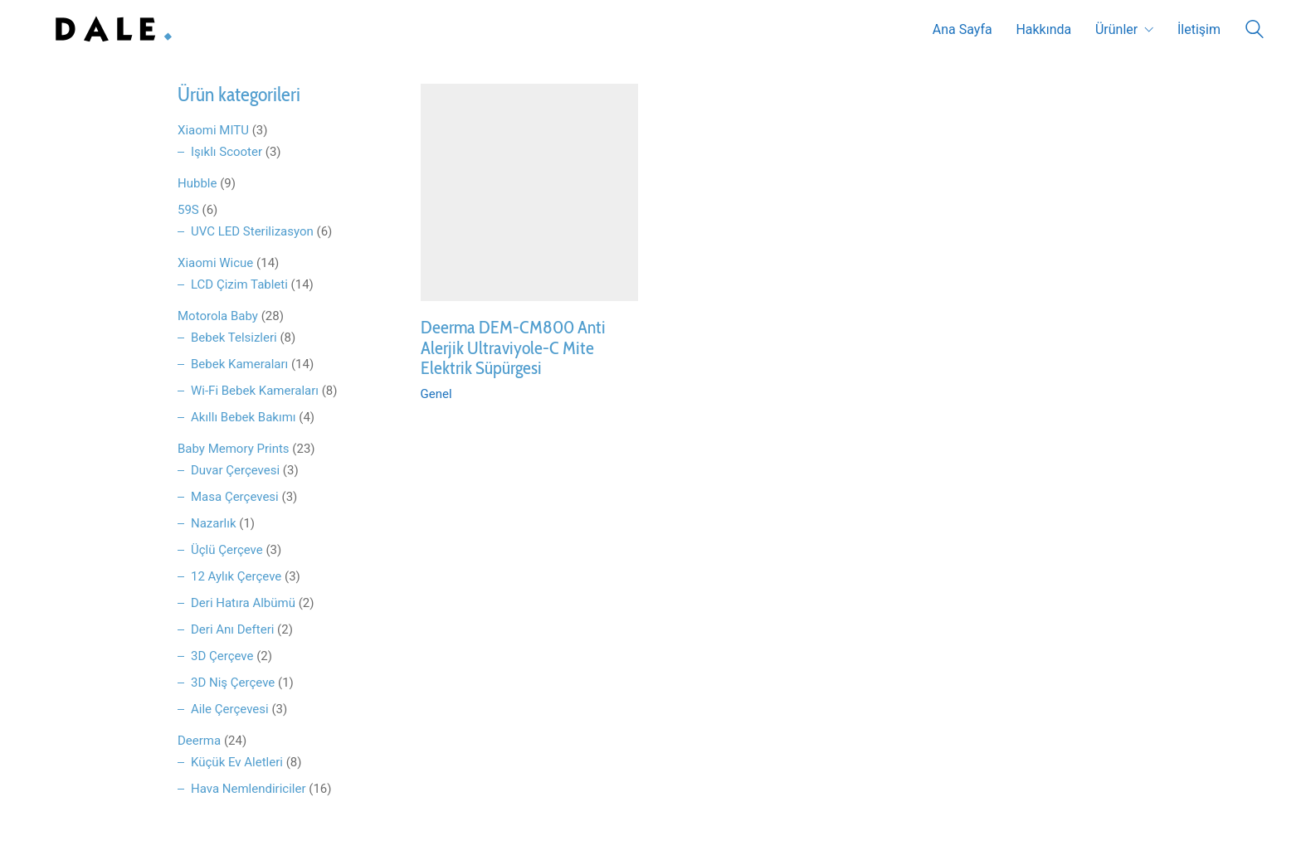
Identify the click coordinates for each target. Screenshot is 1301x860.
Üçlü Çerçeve (227, 549)
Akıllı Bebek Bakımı (243, 417)
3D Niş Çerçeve (233, 682)
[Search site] (1254, 31)
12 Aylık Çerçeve (236, 576)
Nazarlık (213, 523)
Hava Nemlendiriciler (248, 788)
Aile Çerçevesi (230, 709)
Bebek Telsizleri (234, 337)
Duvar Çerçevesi (235, 470)
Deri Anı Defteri (232, 629)
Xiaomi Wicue (215, 262)
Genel (436, 393)
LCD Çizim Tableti (239, 284)
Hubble (197, 183)
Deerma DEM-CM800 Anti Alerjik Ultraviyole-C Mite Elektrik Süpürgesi (513, 348)
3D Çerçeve (222, 656)
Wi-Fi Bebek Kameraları (255, 390)
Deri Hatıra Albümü (243, 602)
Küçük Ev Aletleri (237, 762)
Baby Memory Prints (234, 448)
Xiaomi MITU (213, 130)
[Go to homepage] (109, 29)
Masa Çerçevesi (235, 496)
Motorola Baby (218, 316)
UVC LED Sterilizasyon (252, 231)
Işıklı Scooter (226, 151)
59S (188, 209)
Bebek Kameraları (239, 364)
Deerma (199, 740)
